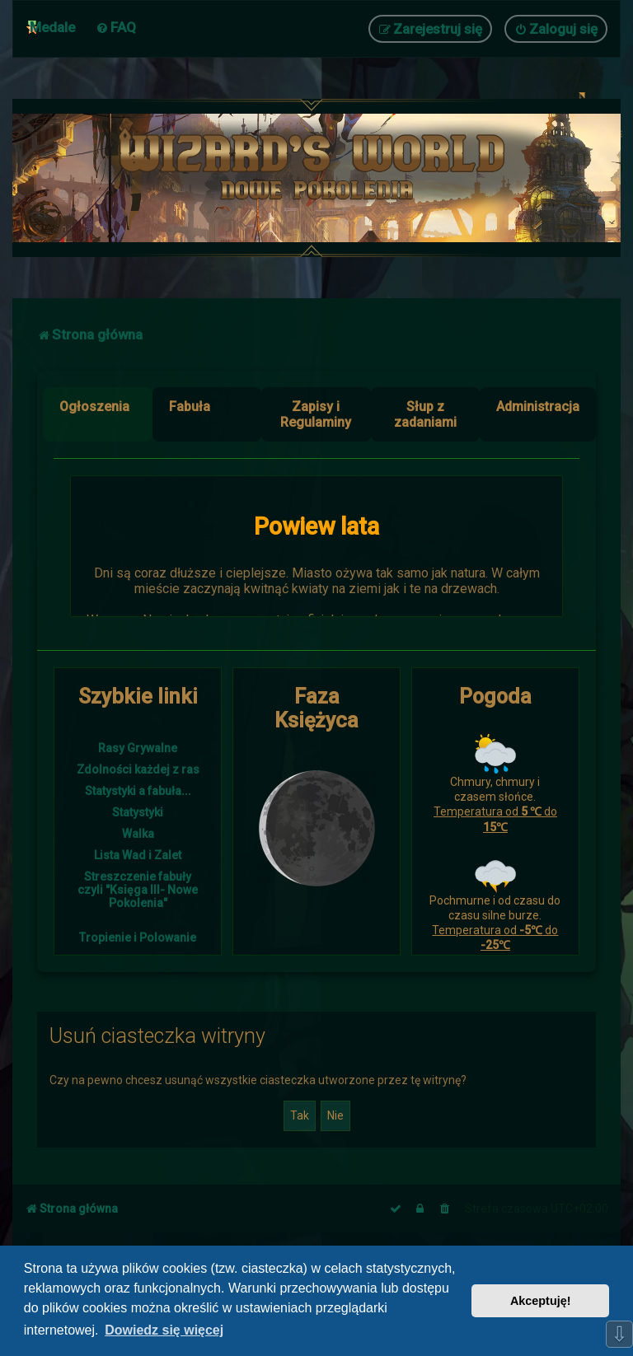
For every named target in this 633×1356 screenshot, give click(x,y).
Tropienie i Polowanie (137, 937)
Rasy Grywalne (137, 748)
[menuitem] (115, 27)
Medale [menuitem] (52, 27)
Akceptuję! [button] (540, 1300)
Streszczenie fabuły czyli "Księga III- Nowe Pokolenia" (137, 889)
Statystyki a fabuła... (138, 790)
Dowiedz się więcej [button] (164, 1330)
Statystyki (137, 812)
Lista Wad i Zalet (137, 855)
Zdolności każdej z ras (138, 769)
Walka (138, 833)
